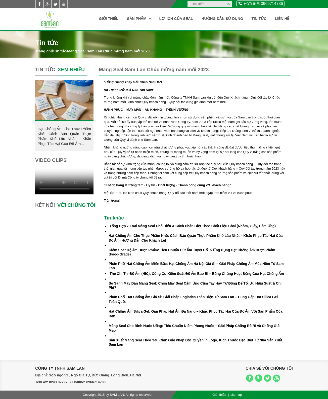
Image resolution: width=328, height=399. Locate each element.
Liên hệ (282, 18)
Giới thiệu (109, 18)
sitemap (236, 395)
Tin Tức (258, 18)
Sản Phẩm (136, 18)
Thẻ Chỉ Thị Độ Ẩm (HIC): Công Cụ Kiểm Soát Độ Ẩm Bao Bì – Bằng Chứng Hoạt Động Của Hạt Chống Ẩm (197, 274)
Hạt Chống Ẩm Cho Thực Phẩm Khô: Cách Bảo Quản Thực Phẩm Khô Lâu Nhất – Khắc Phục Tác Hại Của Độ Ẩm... (64, 136)
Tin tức (60, 51)
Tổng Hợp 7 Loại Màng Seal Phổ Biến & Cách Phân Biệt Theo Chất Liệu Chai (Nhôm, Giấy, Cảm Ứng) (193, 226)
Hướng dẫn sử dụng (222, 18)
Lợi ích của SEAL (176, 18)
